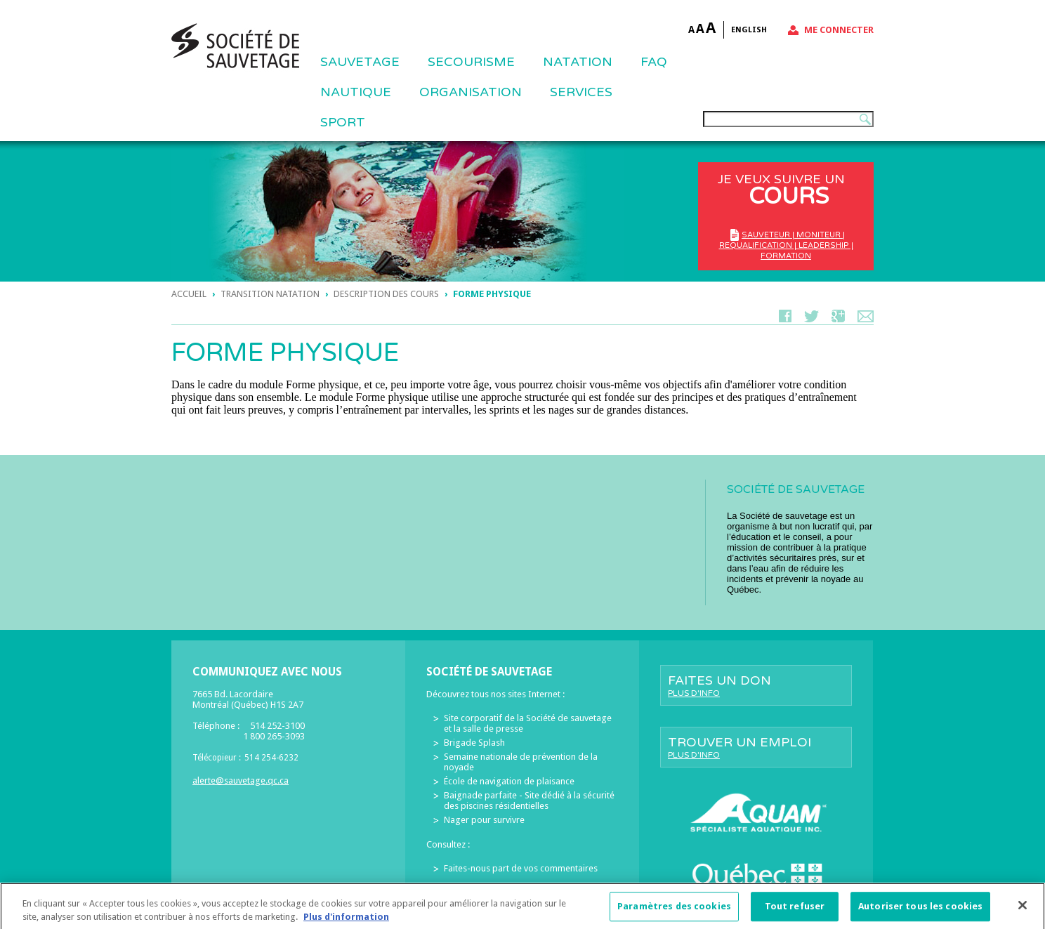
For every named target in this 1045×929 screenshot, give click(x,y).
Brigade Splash (474, 742)
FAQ (653, 62)
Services (581, 92)
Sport (342, 122)
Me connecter (839, 30)
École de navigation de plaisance (509, 781)
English (749, 29)
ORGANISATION (470, 92)
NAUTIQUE (355, 92)
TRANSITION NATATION (270, 294)
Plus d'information (346, 922)
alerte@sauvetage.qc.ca (240, 780)
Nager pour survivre (484, 820)
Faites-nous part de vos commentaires (521, 868)
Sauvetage (360, 62)
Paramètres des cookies (674, 912)
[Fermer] (1022, 910)
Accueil (188, 294)
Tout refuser (795, 912)
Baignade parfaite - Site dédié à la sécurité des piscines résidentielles (529, 800)
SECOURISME (471, 62)
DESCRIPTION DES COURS (386, 294)
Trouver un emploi (756, 747)
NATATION (577, 62)
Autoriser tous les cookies (920, 912)
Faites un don (756, 685)
